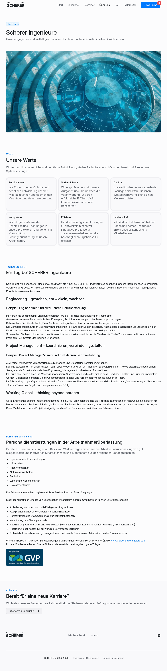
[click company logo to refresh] (15, 5)
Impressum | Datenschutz (86, 658)
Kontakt (94, 635)
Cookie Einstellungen (113, 658)
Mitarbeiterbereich (77, 635)
